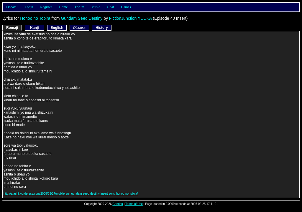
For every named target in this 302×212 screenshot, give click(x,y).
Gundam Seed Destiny (81, 18)
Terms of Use (134, 204)
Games (126, 7)
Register (46, 7)
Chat (110, 7)
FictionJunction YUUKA (130, 18)
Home (63, 7)
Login (29, 7)
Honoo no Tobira (35, 18)
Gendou (117, 204)
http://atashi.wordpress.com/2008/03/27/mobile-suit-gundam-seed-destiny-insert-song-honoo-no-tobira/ (71, 193)
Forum (79, 7)
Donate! (12, 7)
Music (95, 7)
